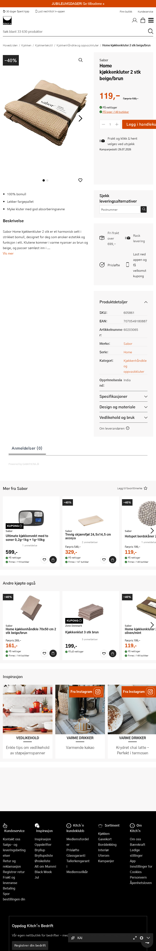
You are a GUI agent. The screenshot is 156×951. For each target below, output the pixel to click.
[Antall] (110, 124)
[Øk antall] (117, 124)
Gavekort (105, 839)
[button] (80, 180)
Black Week (43, 871)
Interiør (103, 850)
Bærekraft (137, 844)
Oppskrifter (43, 844)
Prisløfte (114, 265)
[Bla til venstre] (11, 118)
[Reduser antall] (103, 124)
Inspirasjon (43, 839)
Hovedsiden (10, 45)
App (133, 861)
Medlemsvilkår (77, 871)
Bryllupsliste (44, 855)
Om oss (135, 839)
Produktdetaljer (113, 302)
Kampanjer (106, 861)
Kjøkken (26, 45)
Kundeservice (145, 11)
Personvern (138, 877)
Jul (37, 877)
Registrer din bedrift (30, 945)
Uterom (103, 855)
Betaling (9, 888)
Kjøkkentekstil (44, 45)
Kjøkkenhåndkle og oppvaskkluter (78, 45)
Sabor (103, 60)
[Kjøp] (53, 559)
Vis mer (8, 253)
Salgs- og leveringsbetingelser (14, 850)
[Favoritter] (44, 559)
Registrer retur (14, 871)
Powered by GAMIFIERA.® (24, 464)
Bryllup (40, 850)
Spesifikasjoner (113, 396)
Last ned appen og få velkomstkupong (140, 265)
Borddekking (107, 844)
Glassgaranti (75, 855)
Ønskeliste (42, 861)
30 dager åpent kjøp (16, 11)
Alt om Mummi (45, 866)
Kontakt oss (11, 839)
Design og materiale (117, 407)
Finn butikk (126, 11)
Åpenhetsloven (141, 882)
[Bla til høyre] (79, 118)
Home (128, 352)
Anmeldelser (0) (27, 448)
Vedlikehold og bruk (117, 417)
